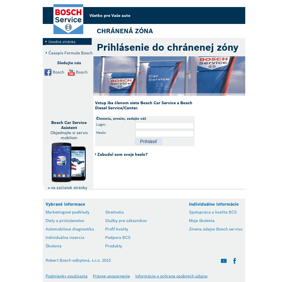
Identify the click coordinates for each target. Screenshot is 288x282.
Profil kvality (116, 229)
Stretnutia (114, 212)
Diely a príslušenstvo (65, 220)
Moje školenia (202, 220)
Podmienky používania (66, 276)
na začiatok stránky (67, 187)
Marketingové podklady (67, 212)
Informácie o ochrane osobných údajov (171, 276)
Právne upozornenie (111, 276)
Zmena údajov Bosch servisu (215, 229)
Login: (101, 124)
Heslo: (101, 132)
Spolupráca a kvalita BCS (213, 212)
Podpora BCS (117, 237)
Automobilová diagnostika (70, 229)
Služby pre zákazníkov (126, 220)
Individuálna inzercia (65, 237)
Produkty (113, 245)
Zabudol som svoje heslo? (122, 154)
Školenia (54, 245)
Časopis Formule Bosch (70, 52)
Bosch (58, 72)
